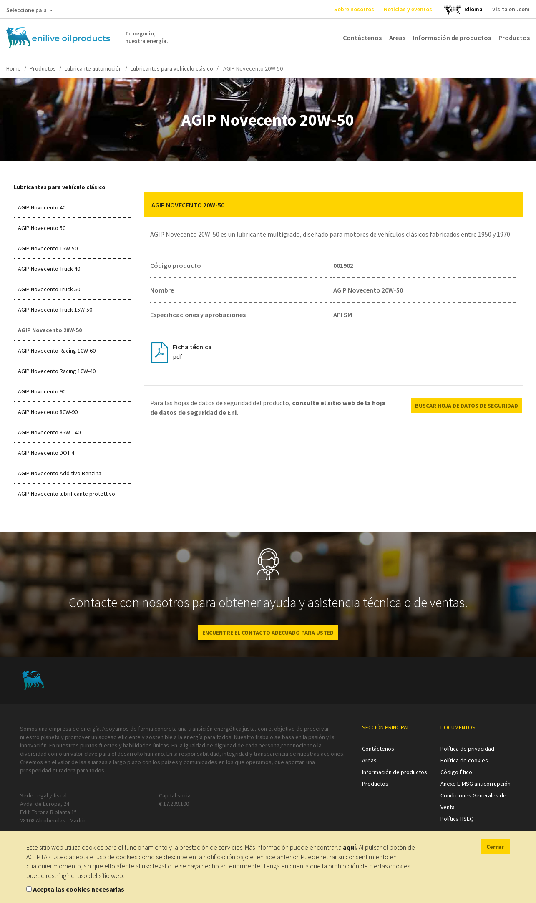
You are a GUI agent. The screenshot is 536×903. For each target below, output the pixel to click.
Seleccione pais (29, 11)
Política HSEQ (457, 818)
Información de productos (452, 37)
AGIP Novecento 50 (41, 228)
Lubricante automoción (93, 68)
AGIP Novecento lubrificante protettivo (66, 493)
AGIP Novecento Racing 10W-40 (57, 371)
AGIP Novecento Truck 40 (49, 268)
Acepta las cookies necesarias (78, 889)
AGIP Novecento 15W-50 (48, 248)
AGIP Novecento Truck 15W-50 (55, 309)
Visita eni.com (511, 9)
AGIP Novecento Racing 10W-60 (57, 350)
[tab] (333, 204)
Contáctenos (362, 37)
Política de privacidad (467, 748)
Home (13, 68)
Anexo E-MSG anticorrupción (475, 783)
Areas (397, 37)
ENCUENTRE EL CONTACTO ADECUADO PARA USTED (268, 632)
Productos (514, 37)
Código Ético (456, 772)
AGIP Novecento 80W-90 (48, 412)
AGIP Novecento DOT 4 (46, 453)
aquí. (350, 847)
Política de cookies (464, 760)
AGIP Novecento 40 (41, 207)
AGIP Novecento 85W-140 (49, 432)
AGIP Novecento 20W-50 (50, 330)
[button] (510, 205)
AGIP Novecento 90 (41, 391)
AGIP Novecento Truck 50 (49, 289)
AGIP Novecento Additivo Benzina (59, 473)
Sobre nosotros (354, 9)
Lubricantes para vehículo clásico (172, 68)
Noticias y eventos (408, 9)
